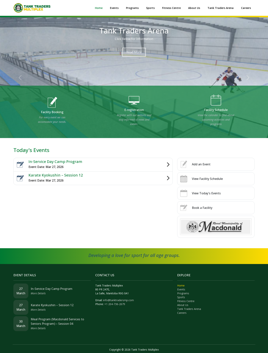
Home (99, 8)
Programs (132, 8)
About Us (194, 8)
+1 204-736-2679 (114, 304)
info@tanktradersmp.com (118, 300)
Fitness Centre (171, 8)
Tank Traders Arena (221, 8)
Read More (134, 52)
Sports (150, 8)
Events (114, 8)
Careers (246, 8)
